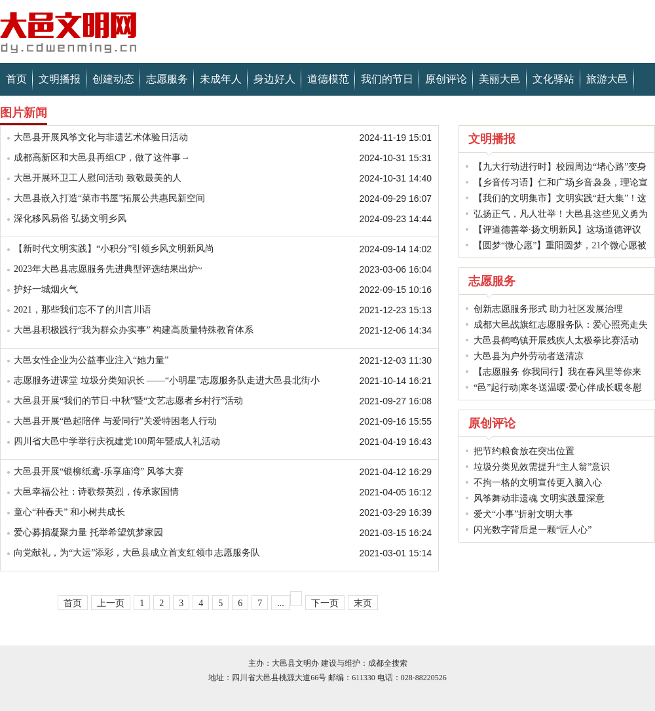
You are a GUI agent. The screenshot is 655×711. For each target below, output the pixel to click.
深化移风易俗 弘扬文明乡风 (70, 218)
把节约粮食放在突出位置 (524, 451)
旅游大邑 (607, 79)
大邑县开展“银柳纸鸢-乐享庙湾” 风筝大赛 (98, 471)
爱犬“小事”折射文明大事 (523, 514)
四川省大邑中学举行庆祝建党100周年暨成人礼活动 (117, 441)
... (280, 603)
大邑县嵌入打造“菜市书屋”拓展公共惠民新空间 (109, 198)
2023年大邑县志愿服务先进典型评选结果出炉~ (108, 269)
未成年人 (221, 79)
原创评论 (446, 79)
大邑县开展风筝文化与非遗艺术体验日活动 (101, 137)
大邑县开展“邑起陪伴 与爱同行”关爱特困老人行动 (115, 421)
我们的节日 (387, 79)
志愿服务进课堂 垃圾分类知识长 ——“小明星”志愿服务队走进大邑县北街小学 (167, 382)
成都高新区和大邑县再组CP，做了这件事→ (102, 158)
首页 (16, 79)
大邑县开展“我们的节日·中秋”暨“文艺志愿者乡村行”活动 (128, 401)
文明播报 (60, 79)
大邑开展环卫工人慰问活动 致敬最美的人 (97, 178)
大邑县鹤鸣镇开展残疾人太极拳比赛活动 (556, 340)
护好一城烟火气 (46, 289)
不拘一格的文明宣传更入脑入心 (538, 483)
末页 (363, 603)
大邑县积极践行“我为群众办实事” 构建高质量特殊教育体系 (133, 330)
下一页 (325, 603)
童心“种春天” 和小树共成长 (69, 512)
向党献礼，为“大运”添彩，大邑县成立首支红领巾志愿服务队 (137, 553)
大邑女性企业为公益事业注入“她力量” (91, 360)
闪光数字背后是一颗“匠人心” (532, 530)
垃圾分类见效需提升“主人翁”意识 (542, 467)
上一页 (110, 603)
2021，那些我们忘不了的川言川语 (82, 310)
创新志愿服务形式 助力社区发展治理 (548, 309)
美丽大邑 (500, 79)
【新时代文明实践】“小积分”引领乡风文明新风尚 (114, 249)
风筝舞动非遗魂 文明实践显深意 (539, 498)
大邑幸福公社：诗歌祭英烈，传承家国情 (96, 492)
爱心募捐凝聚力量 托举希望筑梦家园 (88, 532)
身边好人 (274, 79)
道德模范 (328, 79)
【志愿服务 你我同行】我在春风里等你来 (557, 372)
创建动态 (113, 79)
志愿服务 (167, 79)
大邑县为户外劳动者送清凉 (529, 356)
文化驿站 (553, 79)
